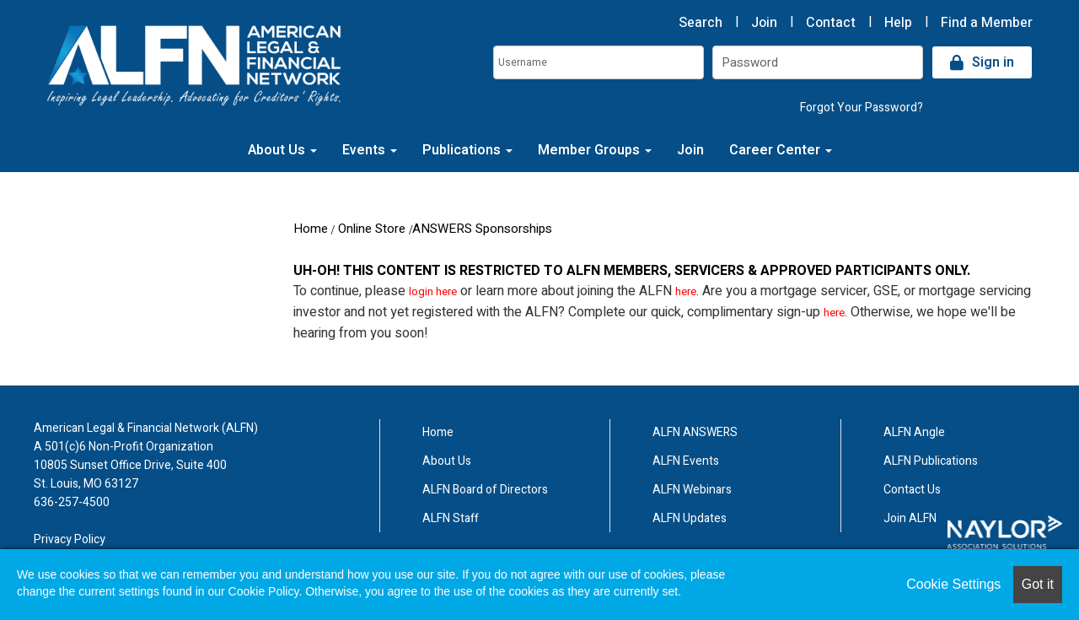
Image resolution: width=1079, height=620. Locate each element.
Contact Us (912, 490)
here (685, 291)
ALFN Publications (930, 461)
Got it (1038, 584)
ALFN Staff (450, 518)
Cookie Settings (953, 584)
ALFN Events (685, 461)
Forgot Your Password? (861, 107)
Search (700, 23)
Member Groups (595, 150)
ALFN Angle (914, 432)
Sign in (993, 62)
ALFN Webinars (692, 490)
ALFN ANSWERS (695, 432)
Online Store (371, 228)
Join (764, 23)
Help (898, 23)
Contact (831, 23)
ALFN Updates (689, 518)
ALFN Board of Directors (485, 490)
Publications (467, 150)
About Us (282, 150)
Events (369, 150)
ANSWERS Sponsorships (482, 228)
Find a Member (987, 23)
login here (433, 291)
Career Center (780, 150)
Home (310, 228)
